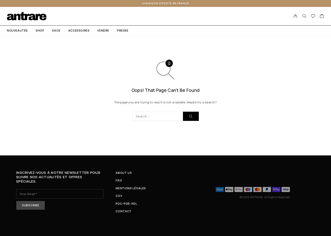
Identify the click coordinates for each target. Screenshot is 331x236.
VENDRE (103, 30)
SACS (56, 30)
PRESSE (122, 30)
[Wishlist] (313, 16)
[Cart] (322, 16)
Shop (40, 30)
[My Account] (295, 16)
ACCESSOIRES (79, 30)
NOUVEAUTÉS (17, 30)
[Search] (304, 16)
